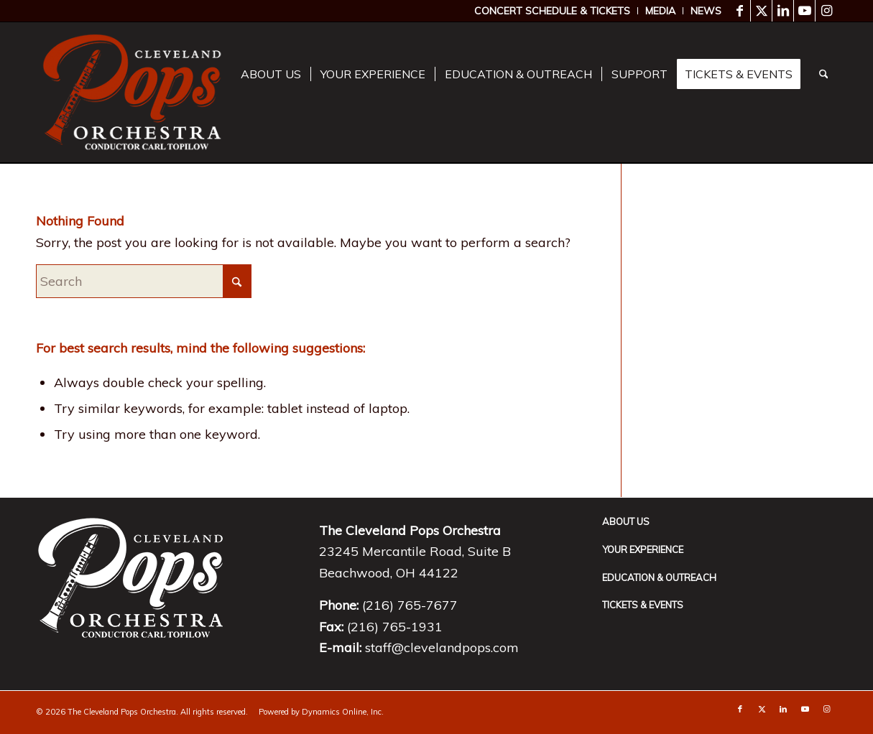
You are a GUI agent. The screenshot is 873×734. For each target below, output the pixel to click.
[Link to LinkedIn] (782, 11)
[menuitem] (552, 10)
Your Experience (642, 549)
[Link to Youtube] (804, 11)
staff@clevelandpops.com (442, 647)
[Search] (824, 74)
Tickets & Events (642, 604)
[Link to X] (761, 11)
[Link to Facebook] (739, 11)
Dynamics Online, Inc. (343, 712)
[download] (132, 92)
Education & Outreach (659, 577)
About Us (626, 521)
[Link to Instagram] (826, 11)
